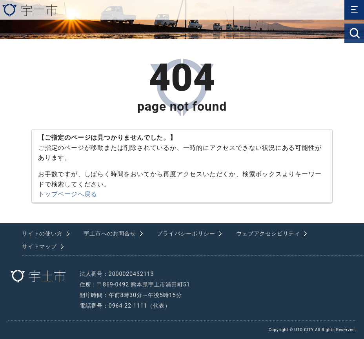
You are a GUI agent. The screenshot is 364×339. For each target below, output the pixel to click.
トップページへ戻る (67, 194)
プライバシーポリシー (186, 233)
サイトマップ (39, 246)
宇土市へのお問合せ (110, 233)
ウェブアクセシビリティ (268, 233)
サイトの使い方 (42, 233)
